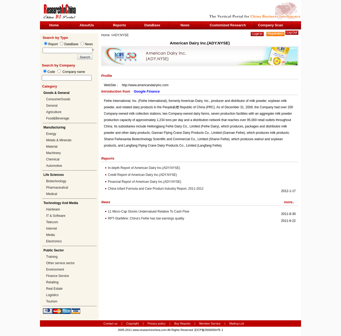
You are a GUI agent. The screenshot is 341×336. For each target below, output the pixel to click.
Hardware (53, 209)
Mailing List (236, 323)
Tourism (51, 301)
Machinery (53, 153)
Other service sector (60, 263)
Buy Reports (182, 323)
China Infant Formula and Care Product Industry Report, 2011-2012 (156, 188)
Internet (51, 228)
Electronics (54, 241)
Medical (51, 194)
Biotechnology (56, 181)
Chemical (52, 159)
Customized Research (228, 25)
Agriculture (53, 112)
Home (54, 25)
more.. (289, 202)
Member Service (210, 323)
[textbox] (67, 78)
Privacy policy (157, 323)
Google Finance (147, 91)
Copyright (132, 323)
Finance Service (57, 276)
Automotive (54, 166)
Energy (51, 134)
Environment (55, 269)
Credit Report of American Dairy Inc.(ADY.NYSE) (142, 175)
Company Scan (270, 25)
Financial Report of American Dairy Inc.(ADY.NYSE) (144, 182)
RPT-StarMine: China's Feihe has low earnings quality (146, 218)
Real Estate (54, 289)
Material (52, 146)
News (185, 25)
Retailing (52, 282)
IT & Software (55, 216)
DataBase (152, 25)
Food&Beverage (57, 118)
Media (50, 235)
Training (52, 257)
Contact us (110, 323)
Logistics (52, 295)
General (52, 105)
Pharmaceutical (57, 187)
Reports (119, 25)
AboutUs (86, 25)
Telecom (52, 222)
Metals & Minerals (58, 140)
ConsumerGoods (58, 99)
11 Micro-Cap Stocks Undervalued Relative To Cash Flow (148, 211)
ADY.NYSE (121, 35)
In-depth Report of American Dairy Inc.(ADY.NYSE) (144, 168)
